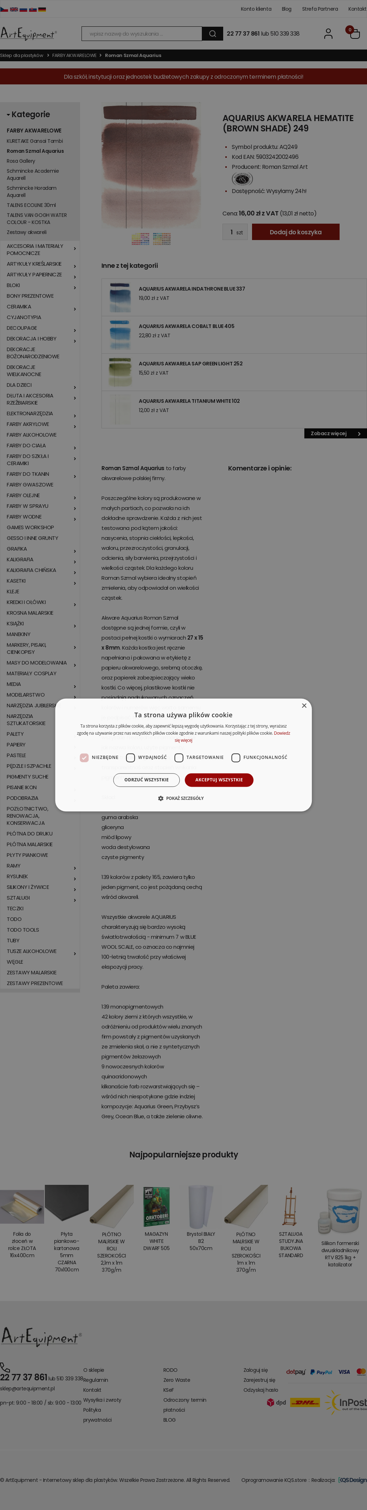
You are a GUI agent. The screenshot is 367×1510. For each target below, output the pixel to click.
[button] (183, 798)
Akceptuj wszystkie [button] (219, 780)
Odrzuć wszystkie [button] (147, 780)
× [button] (303, 706)
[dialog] (183, 754)
